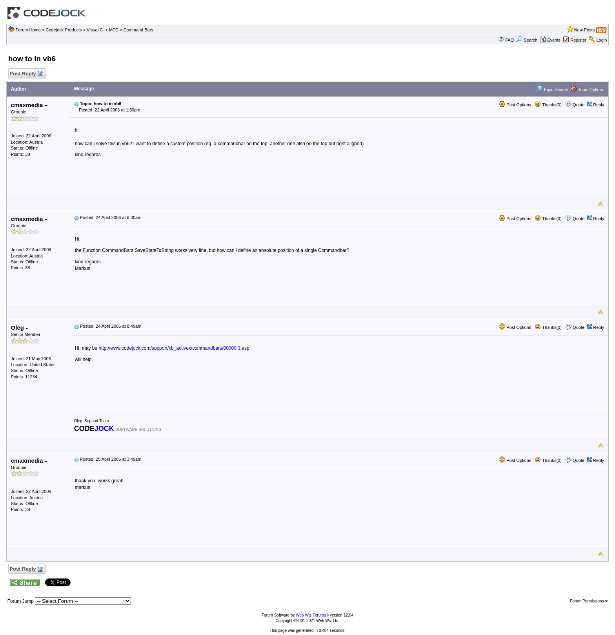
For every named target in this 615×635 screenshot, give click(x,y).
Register (578, 40)
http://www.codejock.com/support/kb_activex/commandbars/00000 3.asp (173, 348)
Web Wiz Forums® (312, 615)
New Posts (584, 29)
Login (601, 40)
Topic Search (552, 89)
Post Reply (26, 74)
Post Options (515, 104)
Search (526, 40)
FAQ (509, 40)
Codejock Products (63, 29)
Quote (578, 104)
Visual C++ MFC (102, 29)
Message (84, 88)
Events (550, 40)
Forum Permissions (589, 601)
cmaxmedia (29, 105)
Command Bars (138, 29)
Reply (598, 104)
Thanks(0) (548, 104)
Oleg (20, 327)
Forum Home (28, 29)
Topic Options (587, 89)
